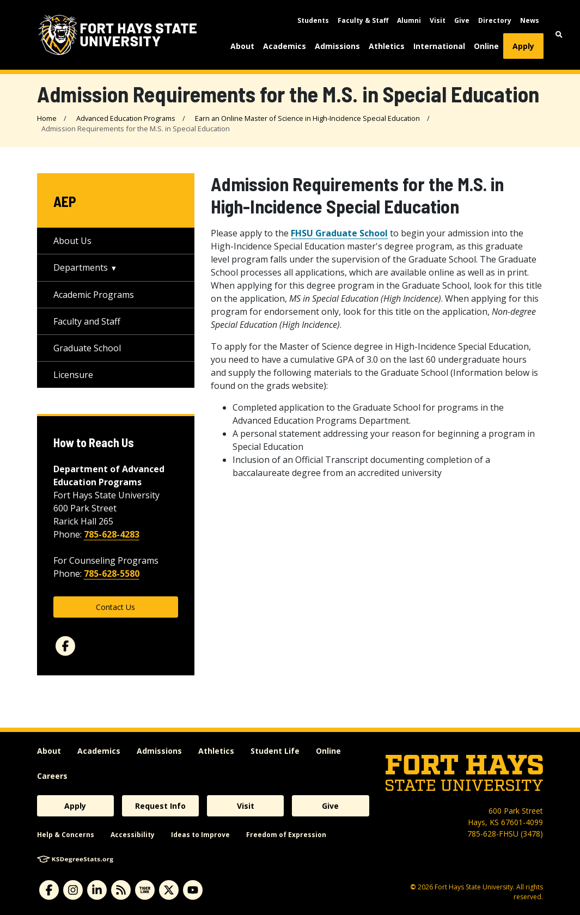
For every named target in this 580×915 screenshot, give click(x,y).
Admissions (337, 46)
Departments (80, 267)
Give (461, 20)
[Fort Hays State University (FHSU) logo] (117, 34)
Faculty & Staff (363, 20)
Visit (437, 20)
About (242, 46)
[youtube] (193, 890)
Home (47, 118)
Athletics (387, 46)
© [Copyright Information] (413, 887)
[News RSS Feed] (121, 890)
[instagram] (73, 890)
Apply (523, 46)
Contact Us (115, 607)
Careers (52, 776)
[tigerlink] (145, 890)
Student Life (275, 751)
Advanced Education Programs (125, 118)
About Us (72, 241)
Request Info (160, 806)
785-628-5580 (111, 574)
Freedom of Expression (286, 834)
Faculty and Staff (86, 321)
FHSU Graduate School (339, 233)
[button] (559, 34)
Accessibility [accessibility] (133, 834)
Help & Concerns (65, 834)
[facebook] (65, 646)
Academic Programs (93, 295)
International (439, 46)
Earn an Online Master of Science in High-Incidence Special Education (307, 118)
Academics (284, 46)
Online (486, 46)
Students (313, 20)
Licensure (73, 375)
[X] (169, 890)
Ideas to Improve (200, 834)
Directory (494, 20)
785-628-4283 (111, 534)
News (529, 20)
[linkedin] (97, 890)
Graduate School (87, 348)
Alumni (409, 20)
